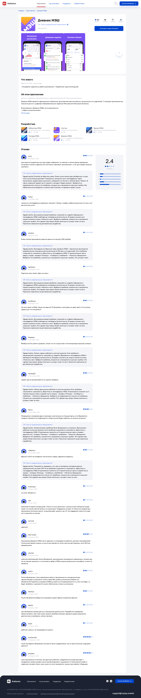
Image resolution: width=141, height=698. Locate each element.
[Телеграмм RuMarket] (107, 681)
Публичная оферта (32, 693)
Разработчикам (79, 3)
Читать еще (25, 113)
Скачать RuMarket (129, 3)
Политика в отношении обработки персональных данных (58, 693)
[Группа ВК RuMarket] (111, 681)
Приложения (41, 3)
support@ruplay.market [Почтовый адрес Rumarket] (123, 693)
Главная (21, 11)
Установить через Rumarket (109, 28)
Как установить (54, 3)
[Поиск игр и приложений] (116, 3)
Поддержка (66, 3)
